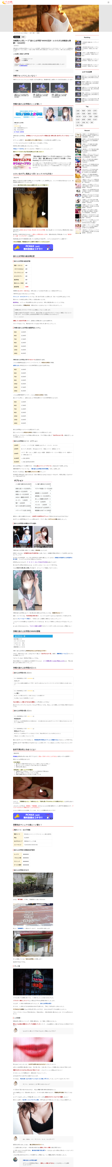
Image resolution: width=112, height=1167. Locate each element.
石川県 (77, 122)
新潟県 (89, 119)
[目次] (43, 71)
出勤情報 (22, 131)
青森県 (83, 110)
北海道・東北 (85, 122)
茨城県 (96, 116)
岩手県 (94, 110)
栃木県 (77, 119)
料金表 (17, 131)
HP (14, 131)
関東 (92, 122)
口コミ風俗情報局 (20, 316)
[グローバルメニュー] (108, 2)
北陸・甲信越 (79, 125)
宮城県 (83, 113)
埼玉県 (84, 116)
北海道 (77, 110)
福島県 (89, 113)
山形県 (77, 113)
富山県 (94, 119)
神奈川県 (78, 116)
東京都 (94, 113)
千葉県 (90, 116)
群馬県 (83, 119)
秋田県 (89, 110)
